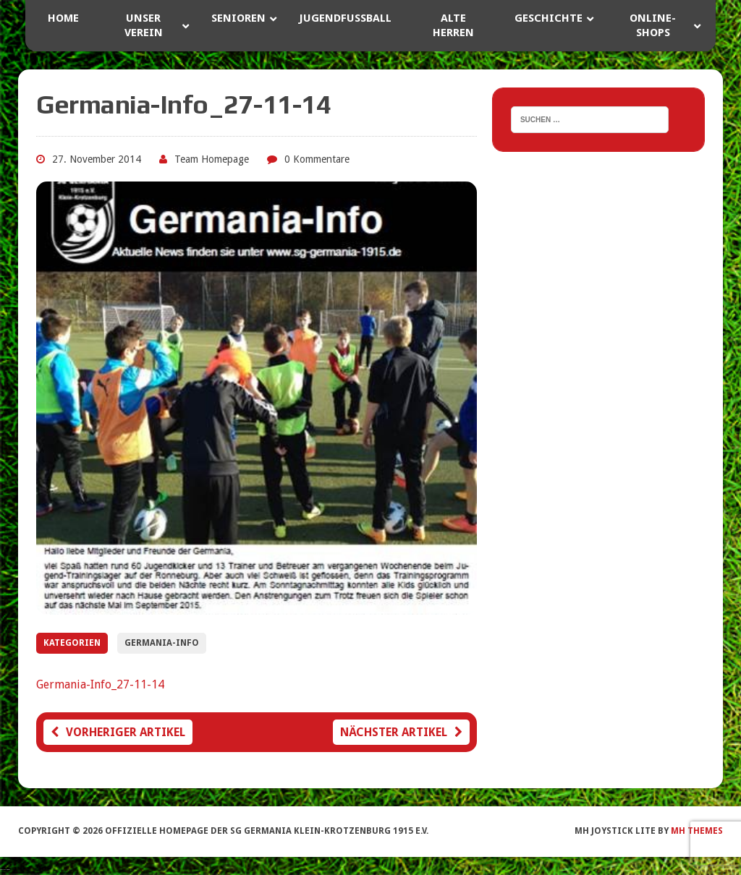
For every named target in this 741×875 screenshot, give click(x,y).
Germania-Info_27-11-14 (100, 684)
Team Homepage (211, 159)
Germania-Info (161, 643)
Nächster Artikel (401, 732)
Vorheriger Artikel (118, 732)
